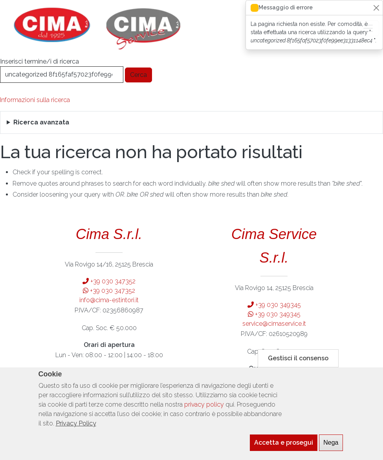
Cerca (138, 74)
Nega (330, 450)
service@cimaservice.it (274, 323)
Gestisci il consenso (298, 366)
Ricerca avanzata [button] (41, 122)
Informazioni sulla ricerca (35, 100)
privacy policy (204, 412)
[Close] (376, 8)
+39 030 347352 (109, 281)
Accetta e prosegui (283, 451)
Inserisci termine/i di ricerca (39, 61)
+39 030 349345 (274, 304)
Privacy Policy (76, 431)
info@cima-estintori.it (109, 300)
